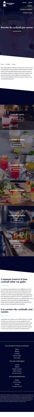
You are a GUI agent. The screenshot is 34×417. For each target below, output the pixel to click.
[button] (17, 119)
